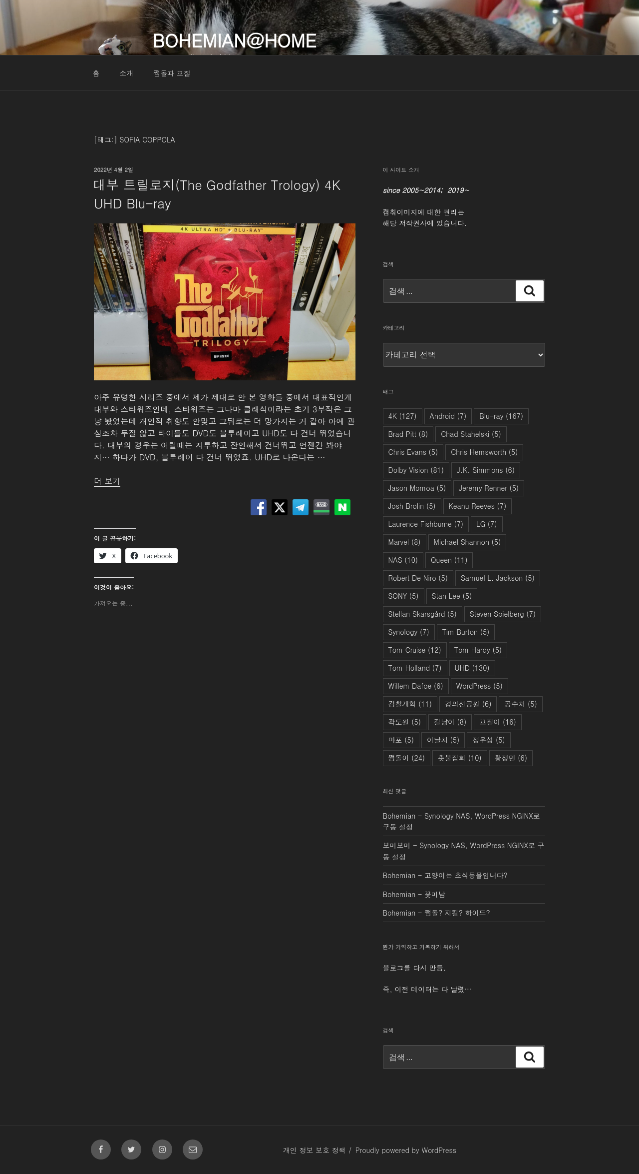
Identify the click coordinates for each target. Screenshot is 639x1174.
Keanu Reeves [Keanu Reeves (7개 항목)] (478, 506)
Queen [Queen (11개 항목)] (449, 560)
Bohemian (399, 816)
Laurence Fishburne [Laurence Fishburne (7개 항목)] (426, 524)
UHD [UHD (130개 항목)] (472, 668)
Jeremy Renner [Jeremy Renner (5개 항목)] (489, 488)
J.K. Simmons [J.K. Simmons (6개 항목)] (486, 470)
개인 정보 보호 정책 (314, 1150)
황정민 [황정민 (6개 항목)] (511, 758)
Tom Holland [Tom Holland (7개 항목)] (415, 668)
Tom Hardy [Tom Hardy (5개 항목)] (478, 650)
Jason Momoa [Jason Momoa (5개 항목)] (417, 488)
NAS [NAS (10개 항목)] (403, 560)
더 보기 (107, 481)
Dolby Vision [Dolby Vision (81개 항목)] (416, 470)
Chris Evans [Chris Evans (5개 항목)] (413, 452)
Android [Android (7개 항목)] (448, 416)
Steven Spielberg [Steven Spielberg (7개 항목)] (503, 614)
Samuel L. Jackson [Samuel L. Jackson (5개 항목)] (498, 578)
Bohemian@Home (234, 39)
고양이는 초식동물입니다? (466, 875)
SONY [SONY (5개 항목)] (403, 596)
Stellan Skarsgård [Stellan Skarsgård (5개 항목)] (422, 614)
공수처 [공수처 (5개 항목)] (520, 704)
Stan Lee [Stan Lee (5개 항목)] (452, 596)
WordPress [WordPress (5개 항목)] (479, 686)
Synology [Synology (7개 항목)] (408, 632)
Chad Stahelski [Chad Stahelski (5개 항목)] (471, 434)
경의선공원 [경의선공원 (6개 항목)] (468, 704)
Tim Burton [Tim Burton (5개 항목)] (466, 632)
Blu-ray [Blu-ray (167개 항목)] (501, 416)
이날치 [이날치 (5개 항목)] (443, 740)
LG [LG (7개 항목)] (486, 524)
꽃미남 (434, 894)
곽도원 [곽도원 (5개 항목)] (404, 722)
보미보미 (397, 845)
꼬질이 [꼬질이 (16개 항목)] (497, 722)
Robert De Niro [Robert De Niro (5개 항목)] (418, 578)
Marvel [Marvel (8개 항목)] (404, 542)
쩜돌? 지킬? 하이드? (457, 913)
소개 (126, 73)
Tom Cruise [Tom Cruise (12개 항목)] (414, 650)
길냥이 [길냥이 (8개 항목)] (450, 722)
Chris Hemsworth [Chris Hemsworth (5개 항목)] (484, 452)
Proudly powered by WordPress (405, 1150)
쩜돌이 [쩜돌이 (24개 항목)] (406, 758)
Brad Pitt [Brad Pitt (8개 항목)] (408, 434)
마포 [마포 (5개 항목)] (401, 740)
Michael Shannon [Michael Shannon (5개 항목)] (467, 542)
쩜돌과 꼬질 (172, 73)
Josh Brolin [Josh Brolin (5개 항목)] (412, 506)
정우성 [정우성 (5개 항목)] (488, 740)
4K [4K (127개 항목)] (402, 416)
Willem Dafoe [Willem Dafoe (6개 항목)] (415, 686)
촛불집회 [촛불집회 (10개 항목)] (460, 758)
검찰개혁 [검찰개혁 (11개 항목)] (410, 704)
